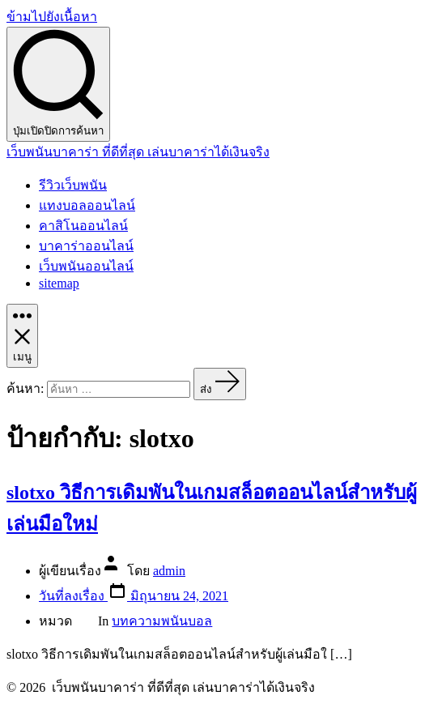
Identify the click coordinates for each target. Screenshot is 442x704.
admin (169, 571)
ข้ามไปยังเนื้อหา (51, 16)
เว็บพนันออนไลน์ (86, 266)
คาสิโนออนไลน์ (83, 226)
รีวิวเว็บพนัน (73, 185)
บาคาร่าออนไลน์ (86, 246)
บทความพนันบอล (162, 621)
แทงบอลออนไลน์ (87, 205)
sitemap (59, 283)
